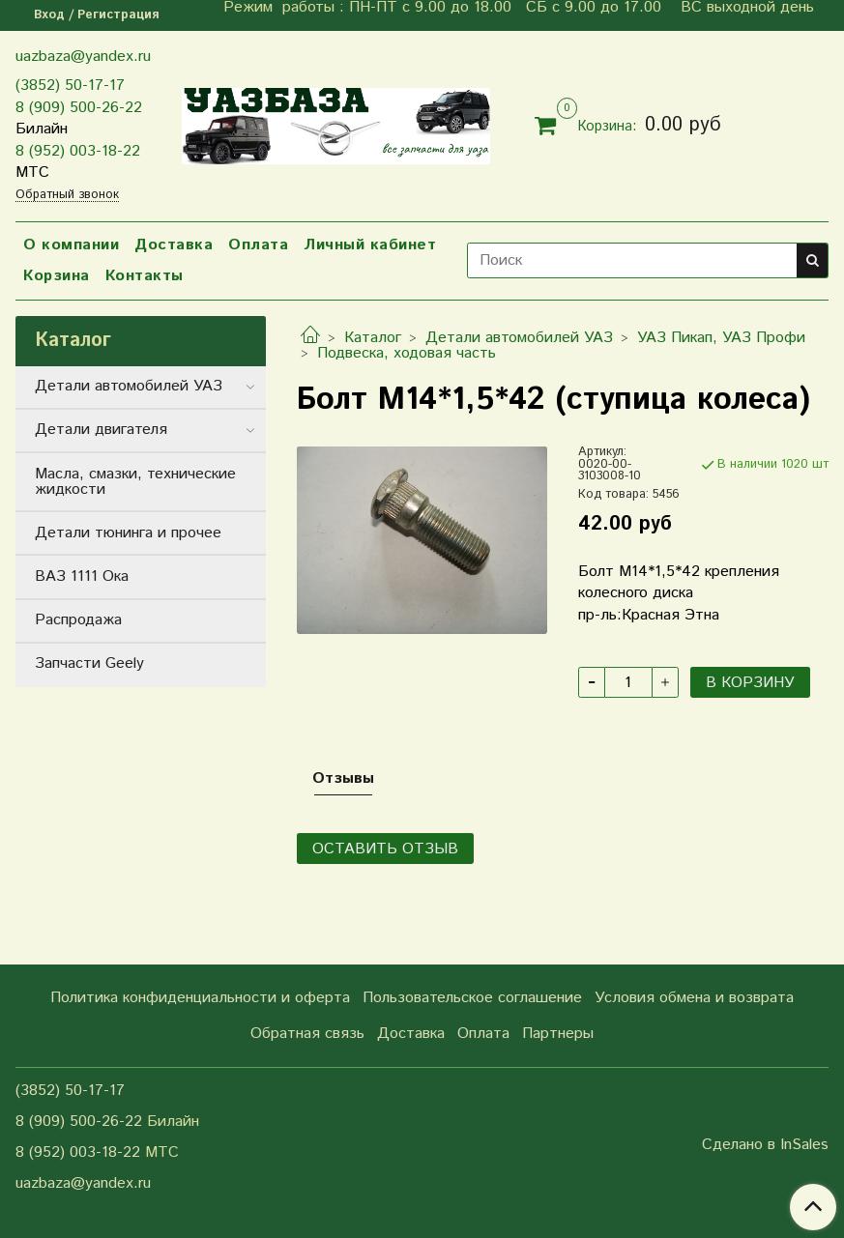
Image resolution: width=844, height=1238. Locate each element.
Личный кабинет (370, 245)
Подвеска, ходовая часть (406, 353)
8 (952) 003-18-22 (77, 151)
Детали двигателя (101, 429)
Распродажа (78, 620)
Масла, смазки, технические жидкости (135, 482)
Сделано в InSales (765, 1145)
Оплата (258, 245)
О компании (71, 245)
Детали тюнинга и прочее (128, 533)
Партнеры (558, 1033)
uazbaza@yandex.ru (83, 56)
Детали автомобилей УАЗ (519, 338)
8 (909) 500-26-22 (78, 108)
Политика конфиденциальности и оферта (200, 998)
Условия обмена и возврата (694, 998)
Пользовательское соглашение (472, 998)
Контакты (144, 276)
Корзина (56, 276)
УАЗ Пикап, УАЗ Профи (721, 338)
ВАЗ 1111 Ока (82, 576)
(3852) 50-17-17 (70, 85)
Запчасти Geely (89, 663)
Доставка (173, 245)
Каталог (372, 338)
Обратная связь (307, 1033)
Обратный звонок (67, 195)
